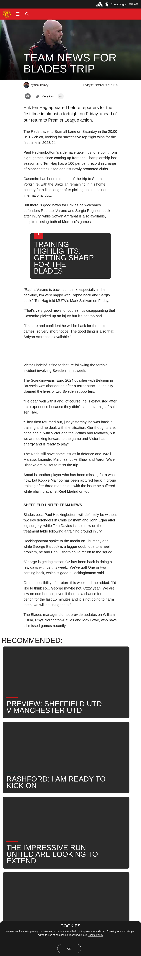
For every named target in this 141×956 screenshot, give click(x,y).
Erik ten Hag (12, 808)
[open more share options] (61, 96)
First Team (102, 796)
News (8, 796)
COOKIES (70, 926)
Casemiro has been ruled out (47, 179)
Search (52, 808)
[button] (18, 14)
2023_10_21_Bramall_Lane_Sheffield (61, 796)
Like (24, 796)
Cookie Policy (95, 934)
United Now (75, 808)
